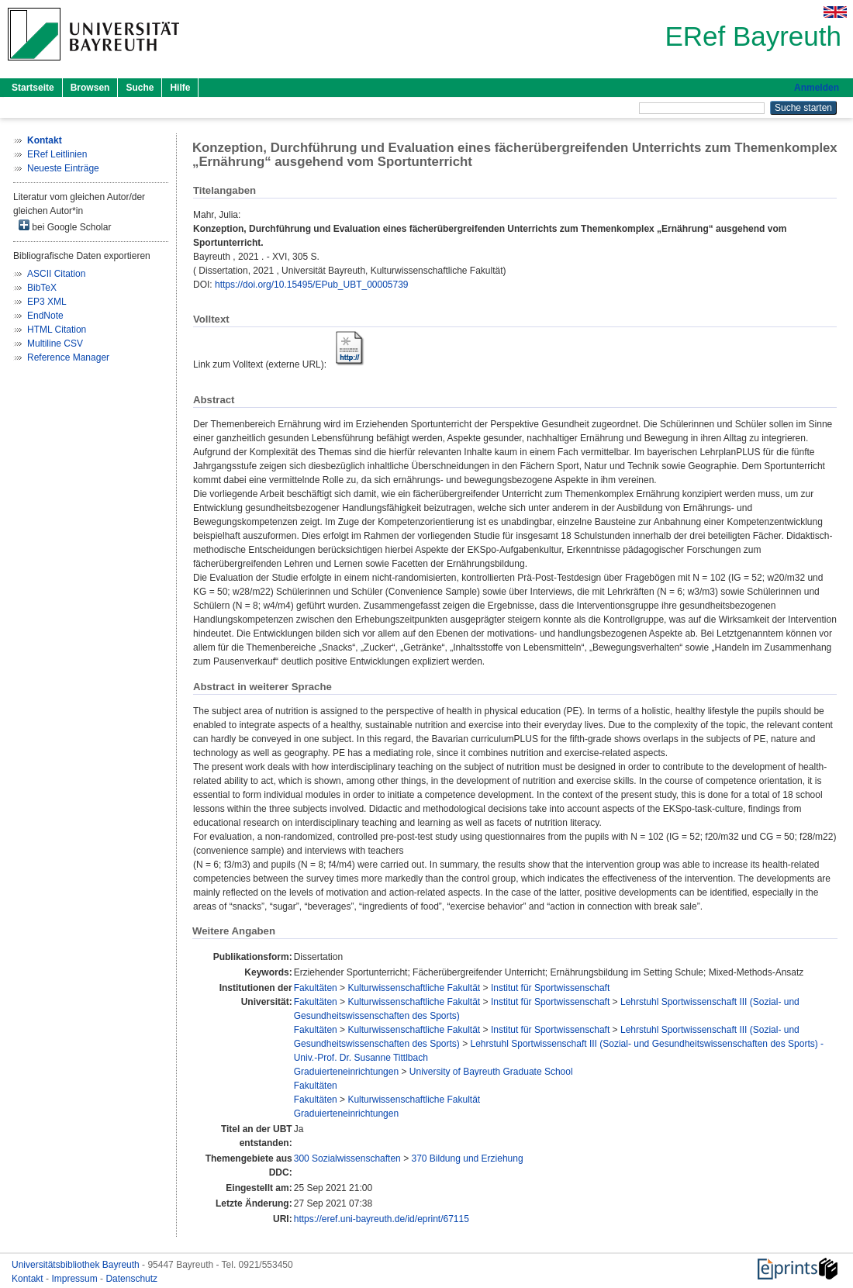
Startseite (33, 87)
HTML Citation (56, 329)
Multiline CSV (55, 343)
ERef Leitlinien (57, 154)
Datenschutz (131, 1278)
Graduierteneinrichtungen (346, 1071)
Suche (140, 87)
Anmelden (816, 87)
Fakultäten (315, 987)
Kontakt (29, 1278)
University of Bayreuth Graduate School (491, 1071)
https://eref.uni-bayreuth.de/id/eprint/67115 (381, 1219)
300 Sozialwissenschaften (347, 1158)
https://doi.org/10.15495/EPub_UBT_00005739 (312, 284)
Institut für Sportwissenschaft (550, 987)
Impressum (75, 1278)
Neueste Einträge (63, 168)
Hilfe (180, 87)
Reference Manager (68, 357)
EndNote (45, 315)
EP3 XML (47, 301)
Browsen (90, 87)
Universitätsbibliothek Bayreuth (77, 1264)
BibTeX (42, 287)
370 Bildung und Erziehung (467, 1158)
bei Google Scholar (65, 226)
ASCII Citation (56, 273)
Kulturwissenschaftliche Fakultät (413, 987)
